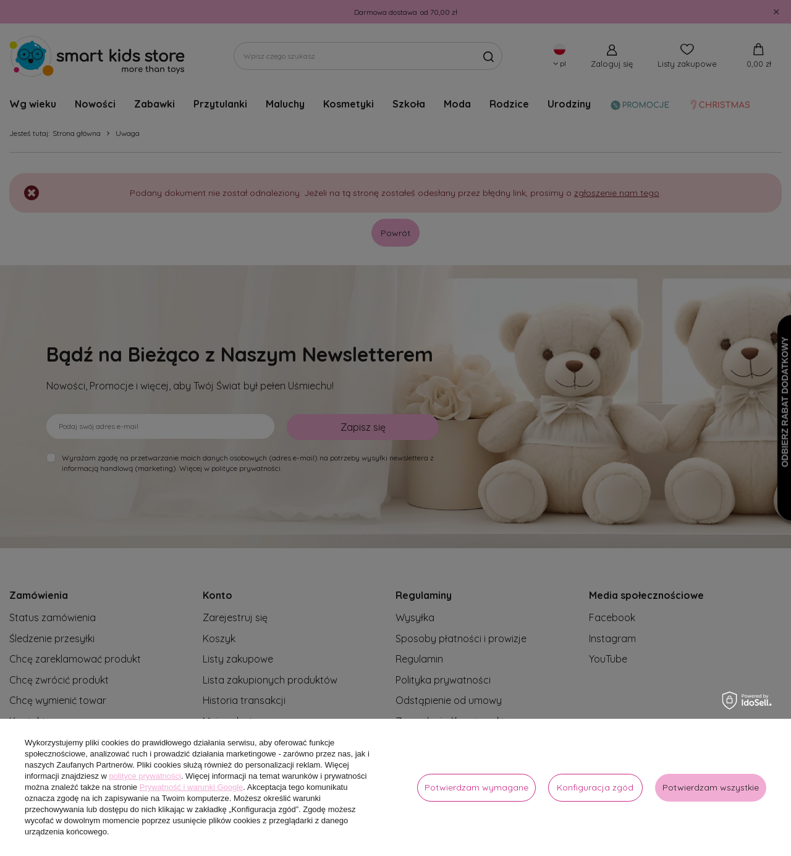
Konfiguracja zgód (595, 787)
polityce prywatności (145, 776)
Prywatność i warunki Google (191, 787)
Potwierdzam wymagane (476, 787)
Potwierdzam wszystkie (710, 787)
